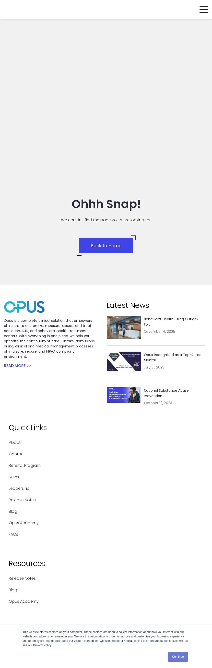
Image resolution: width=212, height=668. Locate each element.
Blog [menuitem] (13, 443)
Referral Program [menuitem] (25, 397)
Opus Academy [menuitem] (24, 454)
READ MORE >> (17, 297)
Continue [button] (178, 656)
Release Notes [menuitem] (22, 431)
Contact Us (32, 582)
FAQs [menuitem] (13, 466)
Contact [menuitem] (17, 386)
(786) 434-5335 (36, 605)
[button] (204, 8)
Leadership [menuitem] (19, 420)
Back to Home (106, 177)
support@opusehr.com (43, 611)
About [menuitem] (15, 374)
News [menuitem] (14, 409)
